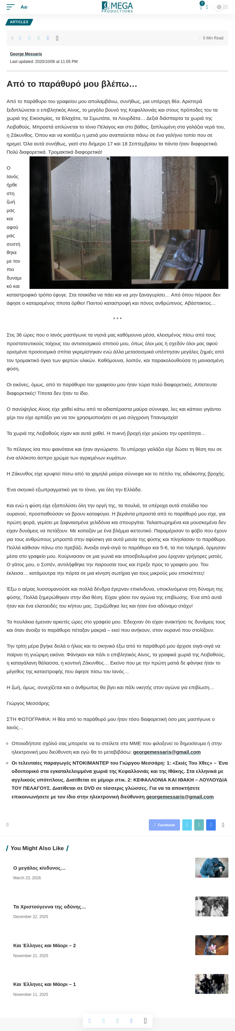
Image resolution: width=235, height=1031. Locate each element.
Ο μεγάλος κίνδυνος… (40, 868)
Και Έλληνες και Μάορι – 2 (44, 945)
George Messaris (26, 54)
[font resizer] (23, 7)
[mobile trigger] (12, 7)
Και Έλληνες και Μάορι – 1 (44, 984)
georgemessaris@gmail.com (167, 752)
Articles (19, 22)
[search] (207, 7)
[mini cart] (201, 7)
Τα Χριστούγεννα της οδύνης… (50, 906)
